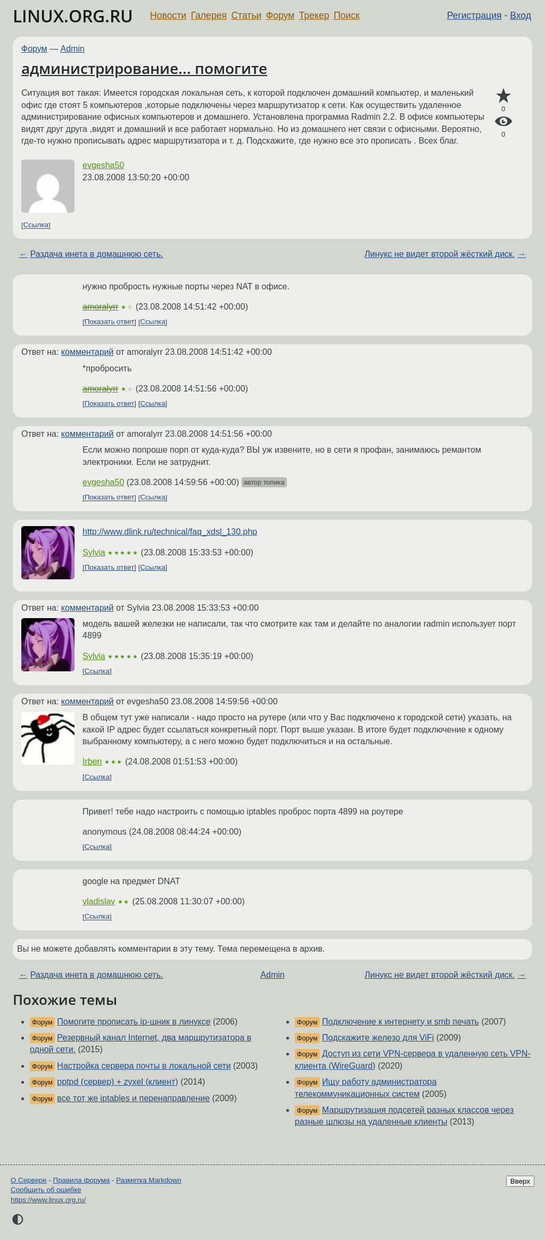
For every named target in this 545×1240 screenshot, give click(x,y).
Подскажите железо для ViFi (378, 1037)
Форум (280, 15)
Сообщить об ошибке (46, 1190)
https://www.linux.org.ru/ (48, 1200)
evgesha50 (103, 165)
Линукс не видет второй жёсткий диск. (440, 254)
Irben (92, 761)
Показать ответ (110, 322)
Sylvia (93, 552)
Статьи (246, 15)
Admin (73, 48)
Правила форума (81, 1180)
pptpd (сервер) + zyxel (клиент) (117, 1081)
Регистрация (474, 15)
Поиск (347, 15)
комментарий (87, 351)
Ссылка (35, 225)
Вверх (520, 1181)
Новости (168, 15)
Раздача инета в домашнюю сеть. (96, 254)
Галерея (209, 15)
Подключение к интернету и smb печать (400, 1021)
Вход (520, 15)
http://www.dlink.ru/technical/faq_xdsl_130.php (169, 531)
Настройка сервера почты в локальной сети (143, 1065)
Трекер (314, 15)
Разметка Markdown (148, 1180)
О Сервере (29, 1180)
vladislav (98, 901)
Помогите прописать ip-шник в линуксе (133, 1021)
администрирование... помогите (144, 68)
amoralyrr (100, 306)
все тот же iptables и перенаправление (133, 1098)
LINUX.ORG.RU (73, 15)
